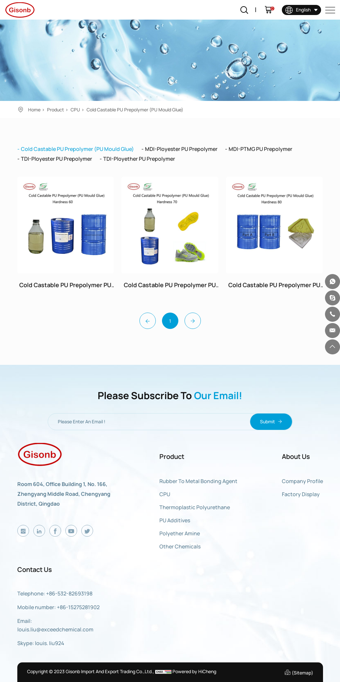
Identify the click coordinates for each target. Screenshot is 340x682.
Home (34, 109)
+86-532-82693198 (69, 593)
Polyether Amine (179, 533)
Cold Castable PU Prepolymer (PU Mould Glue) (135, 109)
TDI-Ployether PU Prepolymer (139, 158)
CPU (75, 109)
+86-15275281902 (78, 607)
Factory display (301, 494)
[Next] (193, 321)
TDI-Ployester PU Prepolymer (56, 158)
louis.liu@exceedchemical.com (55, 629)
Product (55, 109)
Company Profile (302, 481)
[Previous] (147, 321)
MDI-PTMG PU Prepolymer (260, 149)
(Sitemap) (298, 672)
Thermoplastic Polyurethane (194, 507)
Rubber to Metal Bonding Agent (198, 481)
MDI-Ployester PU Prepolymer (181, 149)
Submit (271, 422)
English (298, 10)
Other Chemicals (180, 546)
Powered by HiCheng (194, 671)
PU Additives (174, 520)
